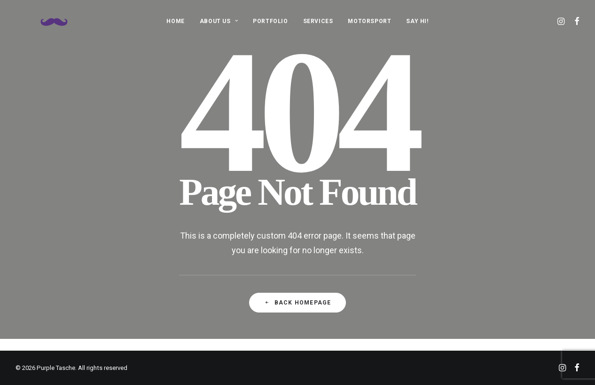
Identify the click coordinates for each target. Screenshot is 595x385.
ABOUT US (219, 21)
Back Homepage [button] (297, 302)
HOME (175, 21)
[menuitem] (175, 21)
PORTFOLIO (270, 21)
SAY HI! (417, 21)
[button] (562, 21)
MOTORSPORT (369, 21)
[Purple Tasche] (41, 21)
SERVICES (318, 21)
